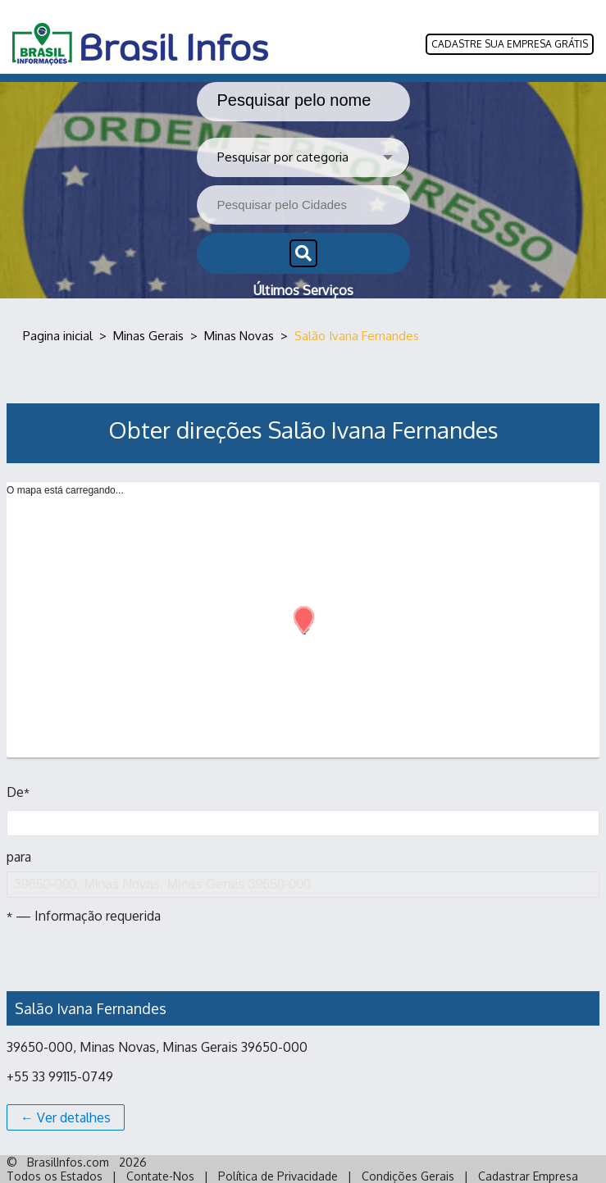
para (303, 873)
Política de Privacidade (278, 1176)
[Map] (303, 636)
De (18, 792)
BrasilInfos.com (68, 1162)
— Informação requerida (84, 916)
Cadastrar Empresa (528, 1176)
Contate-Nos (160, 1176)
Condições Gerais (408, 1176)
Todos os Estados (55, 1176)
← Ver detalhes (66, 1117)
